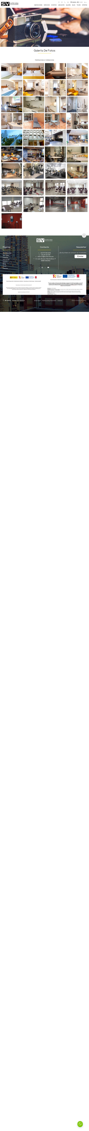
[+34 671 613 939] (68, 2)
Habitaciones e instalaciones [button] (44, 60)
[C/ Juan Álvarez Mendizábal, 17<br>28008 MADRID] (34, 258)
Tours (79, 5)
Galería (68, 5)
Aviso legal (37, 300)
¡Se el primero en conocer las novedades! (72, 252)
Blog (73, 5)
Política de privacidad (49, 300)
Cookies (60, 300)
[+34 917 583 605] (64, 2)
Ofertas (84, 5)
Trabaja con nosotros (18, 300)
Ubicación (61, 5)
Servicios (47, 5)
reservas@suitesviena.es (45, 256)
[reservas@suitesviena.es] (62, 2)
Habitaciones (38, 5)
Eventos (54, 5)
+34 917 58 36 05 (45, 253)
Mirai (84, 300)
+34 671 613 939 (45, 255)
